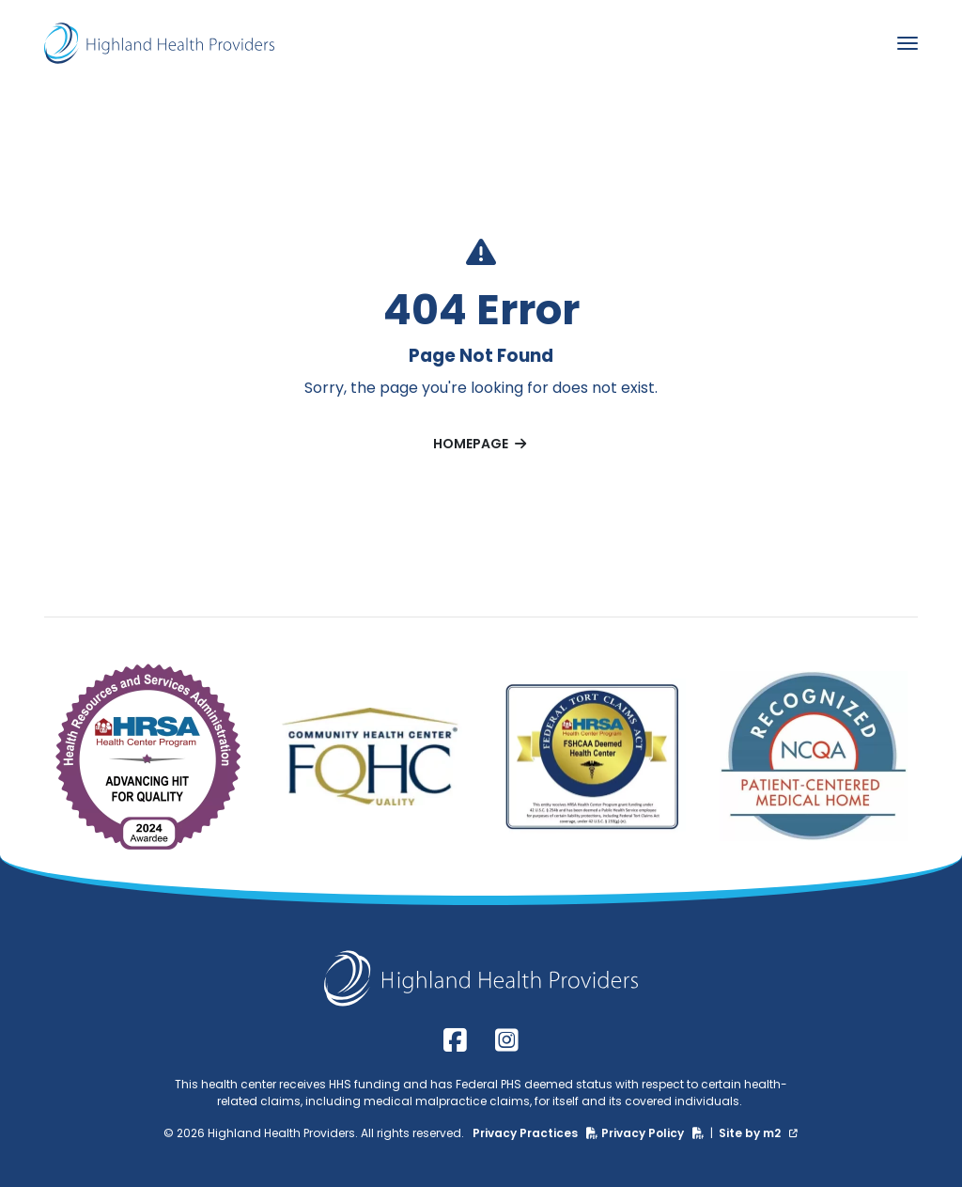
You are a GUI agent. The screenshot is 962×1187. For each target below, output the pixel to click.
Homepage (481, 443)
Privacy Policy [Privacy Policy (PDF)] (654, 1133)
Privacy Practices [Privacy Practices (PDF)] (537, 1133)
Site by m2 (758, 1133)
